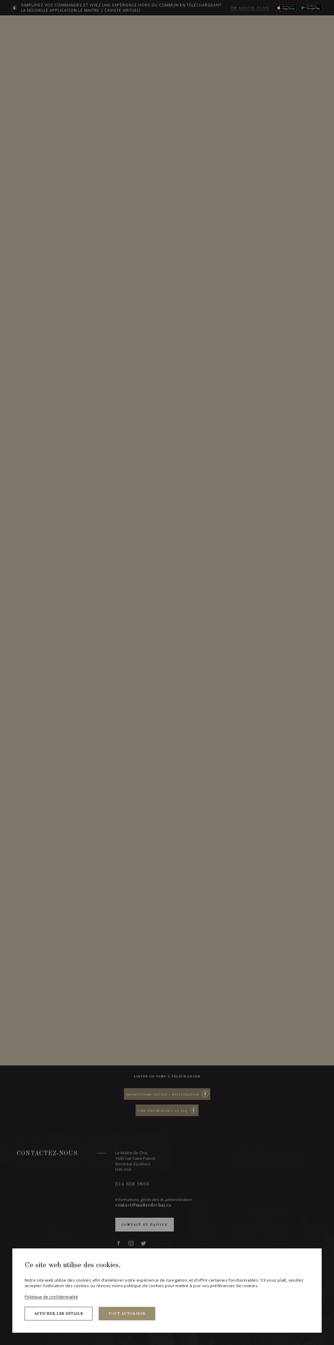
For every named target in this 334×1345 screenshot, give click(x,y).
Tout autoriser (127, 1314)
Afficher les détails (58, 1314)
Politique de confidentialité (51, 1296)
